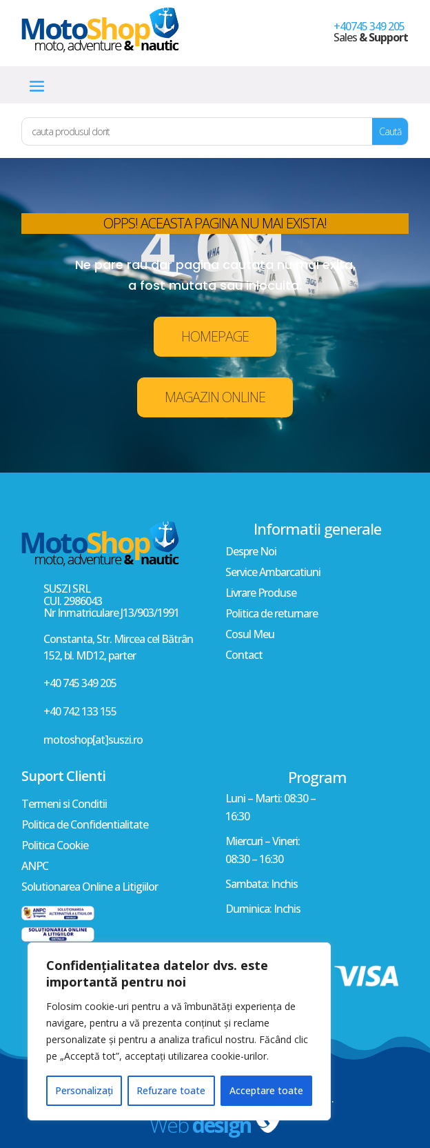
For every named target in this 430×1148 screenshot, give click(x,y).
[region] (179, 1031)
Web (200, 1125)
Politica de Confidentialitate (84, 826)
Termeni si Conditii (64, 805)
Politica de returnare (271, 614)
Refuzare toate (170, 1090)
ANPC (34, 867)
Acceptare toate (266, 1090)
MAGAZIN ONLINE (215, 397)
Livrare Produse (260, 594)
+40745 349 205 (369, 26)
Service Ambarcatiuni (272, 573)
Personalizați (84, 1090)
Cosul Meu (249, 635)
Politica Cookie (54, 846)
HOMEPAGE (215, 336)
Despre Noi (250, 552)
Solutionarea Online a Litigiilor (89, 888)
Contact (244, 656)
